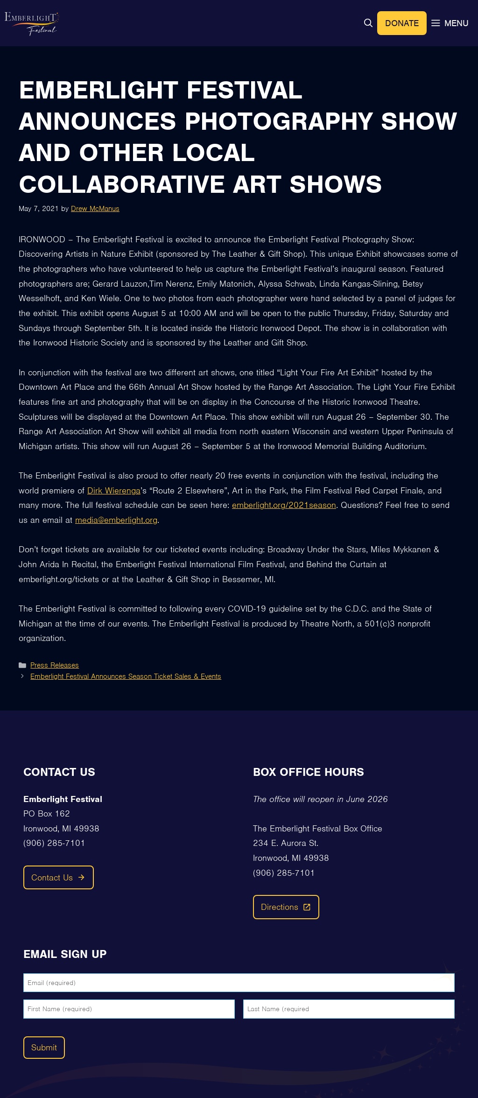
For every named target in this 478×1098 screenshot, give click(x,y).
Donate (402, 23)
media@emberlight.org (116, 519)
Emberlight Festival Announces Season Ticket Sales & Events (125, 676)
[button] (368, 23)
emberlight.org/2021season (284, 505)
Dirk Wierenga (114, 490)
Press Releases (54, 665)
